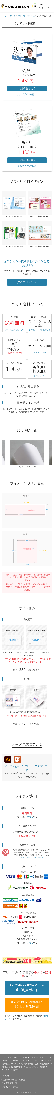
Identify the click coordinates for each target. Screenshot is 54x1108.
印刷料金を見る (27, 88)
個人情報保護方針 (9, 1083)
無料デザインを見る (26, 94)
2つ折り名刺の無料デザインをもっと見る (27, 263)
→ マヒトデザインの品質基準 (32, 857)
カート (41, 6)
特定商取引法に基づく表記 (13, 1080)
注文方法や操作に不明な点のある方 (27, 1004)
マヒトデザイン (9, 16)
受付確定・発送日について (39, 330)
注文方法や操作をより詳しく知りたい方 (27, 988)
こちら (30, 817)
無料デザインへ (27, 282)
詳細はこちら (39, 376)
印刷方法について (39, 352)
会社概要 (5, 1076)
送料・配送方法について (15, 330)
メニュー (49, 6)
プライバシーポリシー (11, 1087)
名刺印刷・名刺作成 (26, 16)
